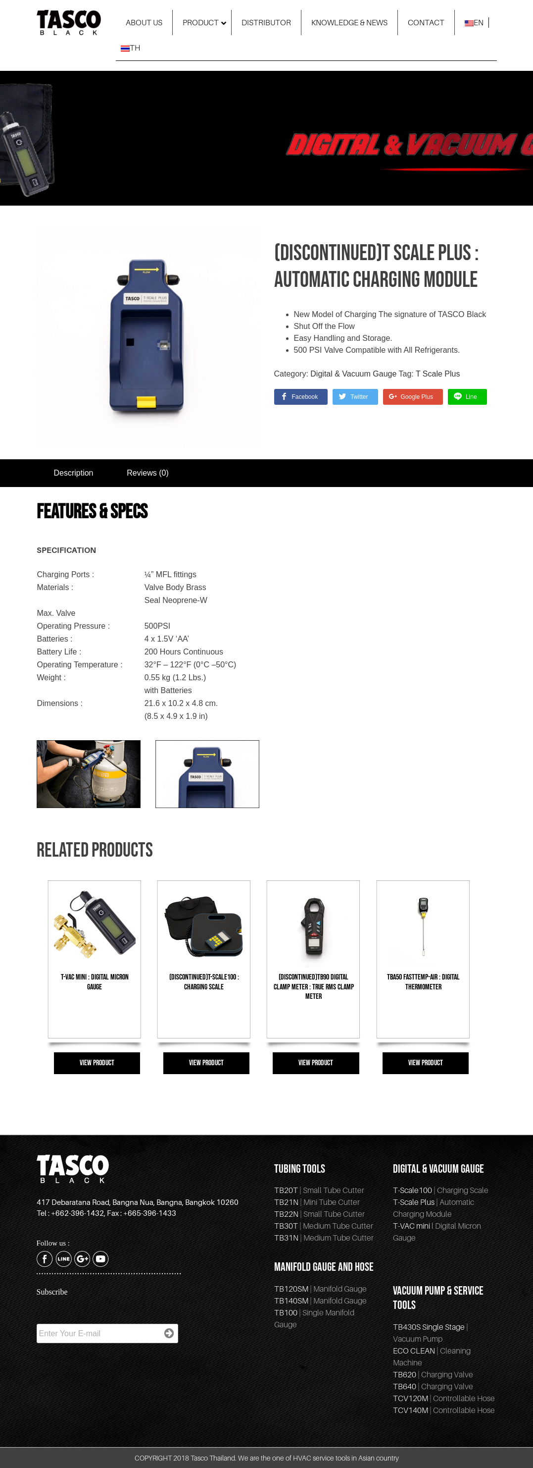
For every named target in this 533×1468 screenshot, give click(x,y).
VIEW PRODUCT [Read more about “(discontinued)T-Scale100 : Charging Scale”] (206, 1063)
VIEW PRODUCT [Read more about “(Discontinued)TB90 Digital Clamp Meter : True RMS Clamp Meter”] (315, 1063)
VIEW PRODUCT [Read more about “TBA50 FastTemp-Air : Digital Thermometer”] (425, 1063)
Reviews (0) (147, 473)
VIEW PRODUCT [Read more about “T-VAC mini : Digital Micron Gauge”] (97, 1063)
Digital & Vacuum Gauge (353, 374)
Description (73, 473)
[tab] (74, 473)
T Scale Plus (438, 374)
